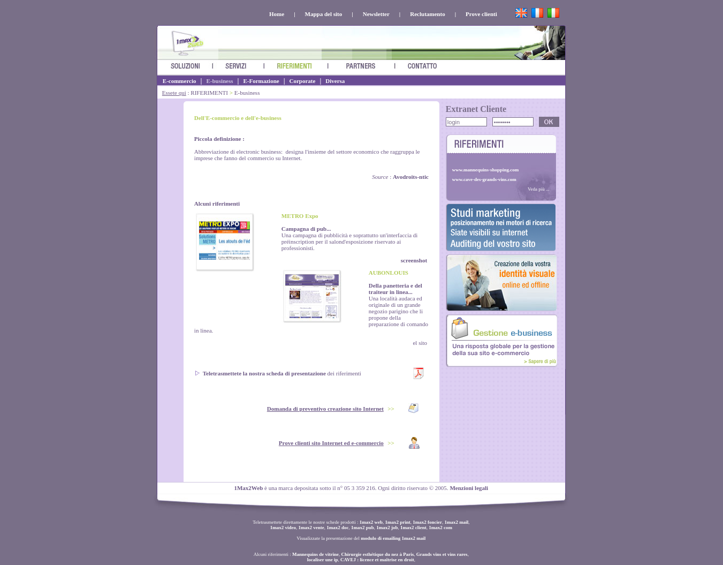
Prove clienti (481, 14)
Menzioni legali (469, 488)
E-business (219, 81)
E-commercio (179, 81)
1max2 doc (337, 527)
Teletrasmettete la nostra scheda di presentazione (264, 373)
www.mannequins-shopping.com (485, 169)
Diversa (335, 81)
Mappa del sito (324, 14)
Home (276, 14)
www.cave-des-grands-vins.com (484, 179)
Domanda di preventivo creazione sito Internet (325, 408)
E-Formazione (261, 81)
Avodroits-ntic (411, 177)
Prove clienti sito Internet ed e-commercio (331, 443)
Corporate (303, 81)
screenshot (414, 260)
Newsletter (376, 14)
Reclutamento (427, 14)
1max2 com (440, 527)
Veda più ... (539, 189)
